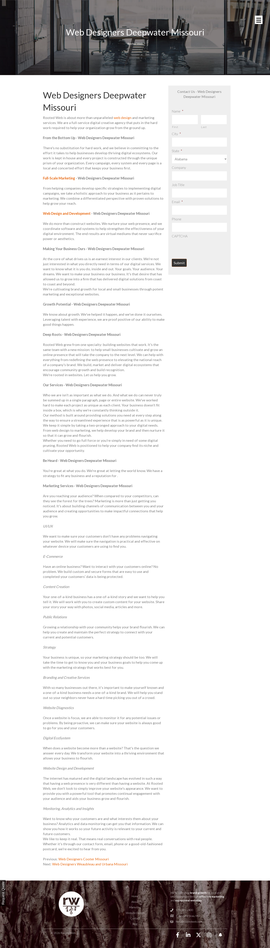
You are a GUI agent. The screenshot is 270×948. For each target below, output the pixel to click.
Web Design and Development (67, 213)
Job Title (178, 185)
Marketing (135, 907)
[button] (177, 935)
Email (177, 202)
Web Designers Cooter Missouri (83, 859)
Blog (134, 923)
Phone (176, 219)
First (175, 127)
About (135, 901)
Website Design (135, 912)
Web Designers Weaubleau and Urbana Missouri (90, 864)
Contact (135, 918)
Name (177, 111)
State (177, 151)
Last (204, 127)
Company (179, 167)
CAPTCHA (180, 236)
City (176, 134)
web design (122, 117)
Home (135, 896)
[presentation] (198, 246)
